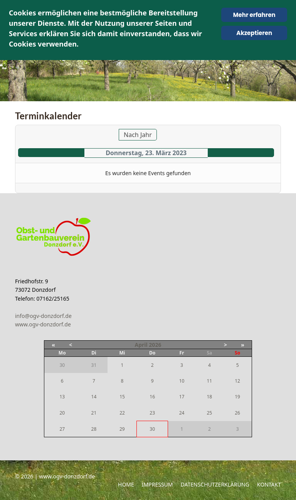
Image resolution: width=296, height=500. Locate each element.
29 (122, 429)
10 (182, 381)
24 (182, 413)
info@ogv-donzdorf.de (43, 315)
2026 (155, 344)
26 (237, 413)
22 (122, 413)
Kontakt (269, 484)
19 (237, 396)
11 (209, 381)
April (141, 344)
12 (237, 381)
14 (94, 396)
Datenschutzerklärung (215, 484)
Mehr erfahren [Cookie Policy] (254, 15)
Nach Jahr (138, 134)
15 (122, 396)
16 (152, 396)
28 (94, 429)
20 (62, 413)
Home (126, 484)
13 (62, 396)
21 (94, 413)
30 (152, 429)
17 (182, 396)
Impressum (157, 484)
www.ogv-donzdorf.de (43, 324)
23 (152, 413)
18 (209, 396)
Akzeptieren (254, 33)
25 (209, 413)
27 (62, 429)
